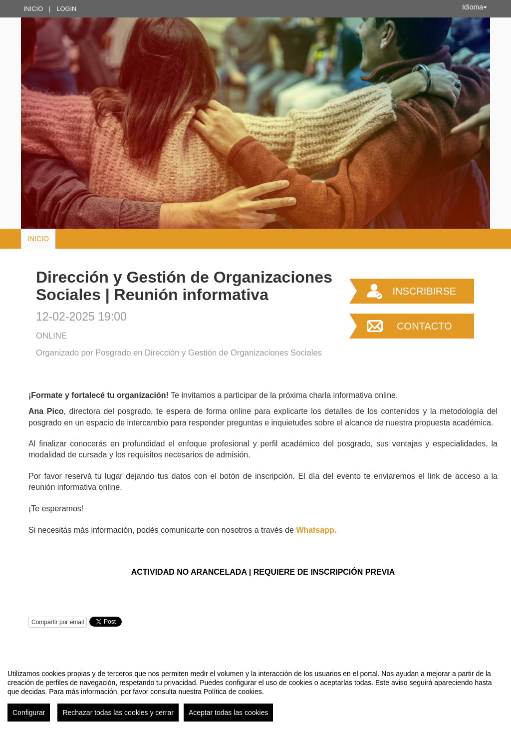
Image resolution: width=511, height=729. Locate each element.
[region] (255, 691)
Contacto (424, 326)
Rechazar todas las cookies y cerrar (118, 713)
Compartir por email (57, 622)
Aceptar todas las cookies (228, 713)
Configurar (28, 713)
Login (66, 8)
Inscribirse (424, 291)
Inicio (33, 8)
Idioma (474, 7)
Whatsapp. (316, 530)
